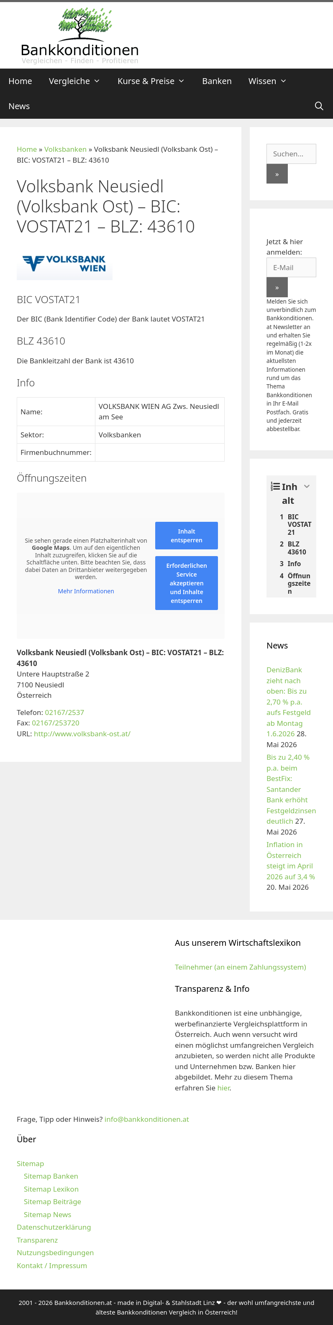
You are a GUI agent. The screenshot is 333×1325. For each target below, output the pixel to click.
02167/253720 (55, 723)
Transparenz (37, 1240)
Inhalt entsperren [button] (186, 535)
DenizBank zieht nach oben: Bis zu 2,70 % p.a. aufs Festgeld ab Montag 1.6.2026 (288, 701)
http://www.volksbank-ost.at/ (82, 733)
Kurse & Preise (156, 81)
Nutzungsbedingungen (55, 1252)
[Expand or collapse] (307, 486)
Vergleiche (79, 81)
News (19, 106)
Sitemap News (47, 1214)
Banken (217, 81)
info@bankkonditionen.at (147, 1119)
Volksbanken (65, 149)
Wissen (272, 81)
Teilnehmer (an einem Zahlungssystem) (240, 967)
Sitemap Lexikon (51, 1189)
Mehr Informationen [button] (86, 591)
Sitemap (30, 1163)
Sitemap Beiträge (52, 1201)
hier (223, 1088)
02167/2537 (64, 712)
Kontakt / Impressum (52, 1265)
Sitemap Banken (51, 1176)
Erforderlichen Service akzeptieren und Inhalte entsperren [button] (186, 583)
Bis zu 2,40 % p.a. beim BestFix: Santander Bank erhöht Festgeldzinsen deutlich (291, 789)
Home (20, 81)
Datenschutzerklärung (54, 1227)
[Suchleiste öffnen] (319, 106)
